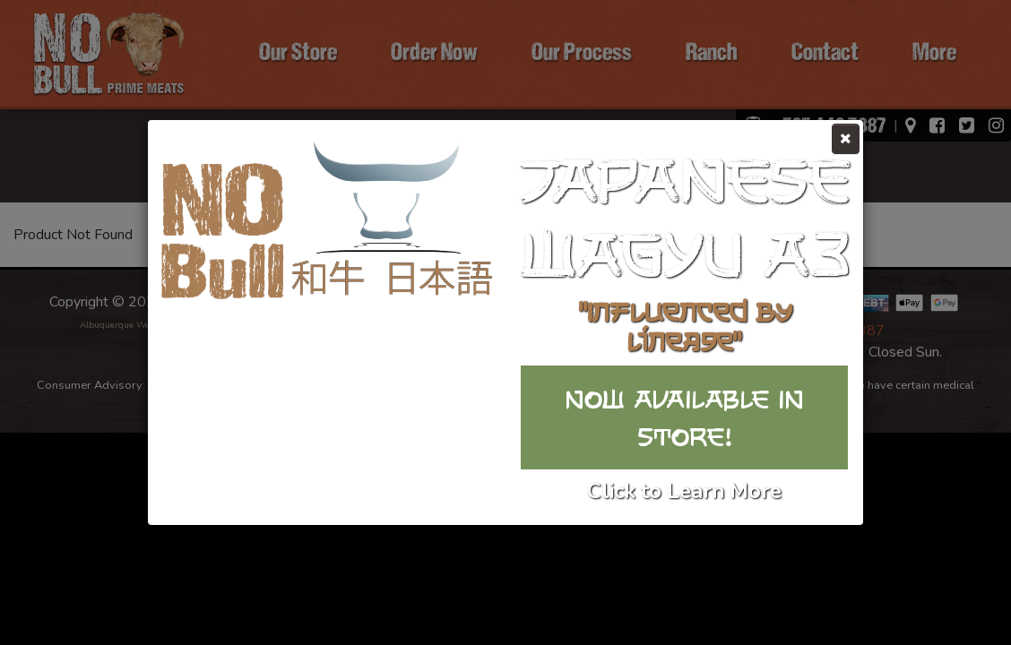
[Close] (846, 139)
